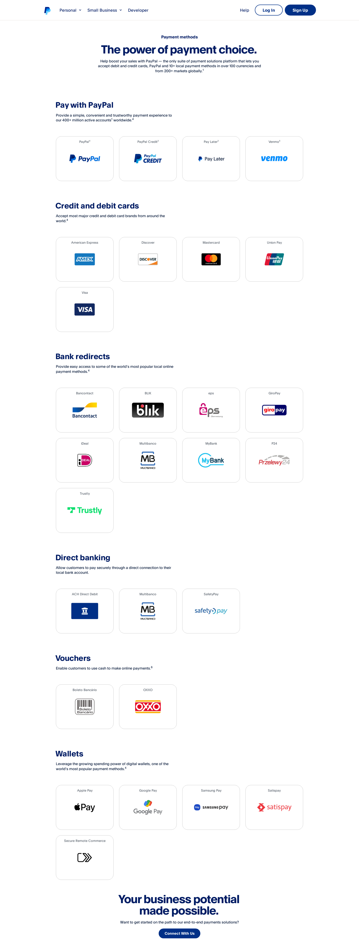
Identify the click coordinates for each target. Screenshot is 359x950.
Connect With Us (180, 934)
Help (244, 10)
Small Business (104, 10)
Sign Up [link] (300, 10)
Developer (138, 10)
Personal (71, 10)
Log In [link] (269, 10)
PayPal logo (47, 10)
